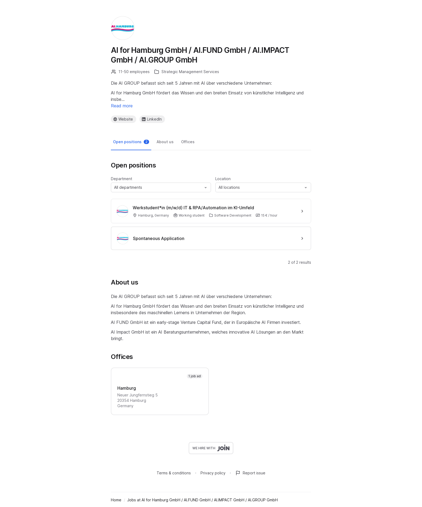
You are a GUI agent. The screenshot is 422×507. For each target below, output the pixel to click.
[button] (161, 187)
